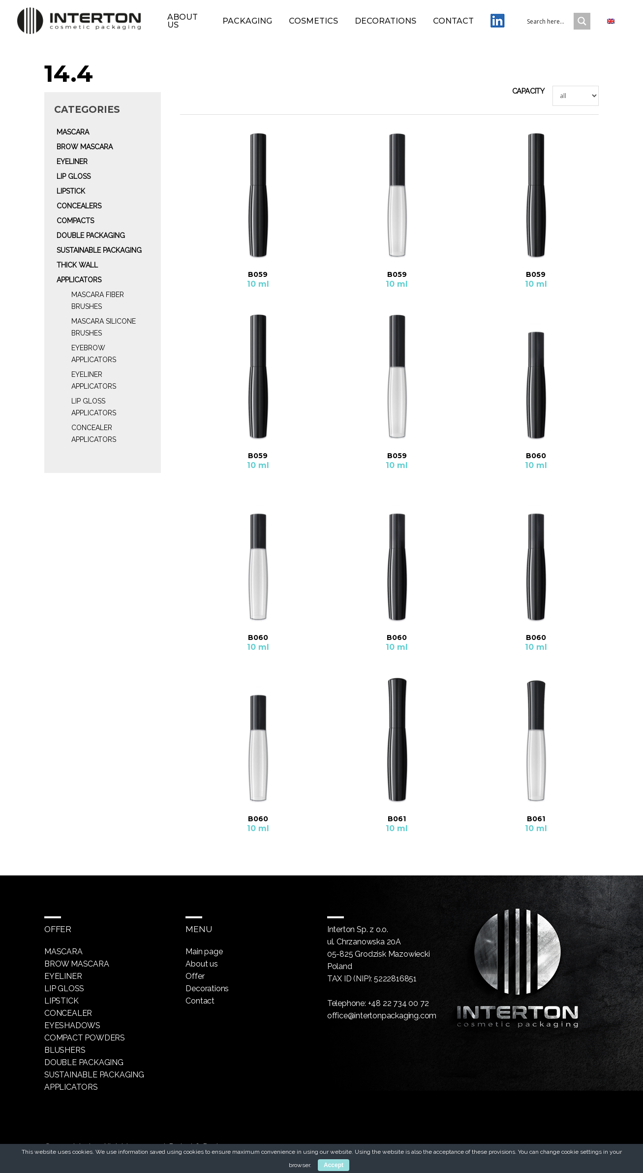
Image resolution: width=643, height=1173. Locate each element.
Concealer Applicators (93, 433)
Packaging (247, 21)
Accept (333, 1165)
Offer (194, 976)
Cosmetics (313, 21)
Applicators (79, 280)
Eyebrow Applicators (93, 354)
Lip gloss (74, 176)
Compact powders (84, 1037)
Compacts (75, 221)
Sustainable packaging (99, 250)
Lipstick (71, 191)
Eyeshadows (72, 1025)
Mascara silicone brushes (103, 327)
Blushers (64, 1050)
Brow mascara (85, 147)
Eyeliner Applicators (93, 380)
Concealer (68, 1013)
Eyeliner (72, 162)
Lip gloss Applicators (93, 407)
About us (182, 21)
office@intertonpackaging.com (381, 1015)
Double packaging (91, 235)
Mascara (73, 132)
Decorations (385, 21)
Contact (453, 21)
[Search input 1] (556, 21)
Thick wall (77, 265)
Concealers (79, 206)
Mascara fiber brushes (97, 300)
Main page (203, 951)
